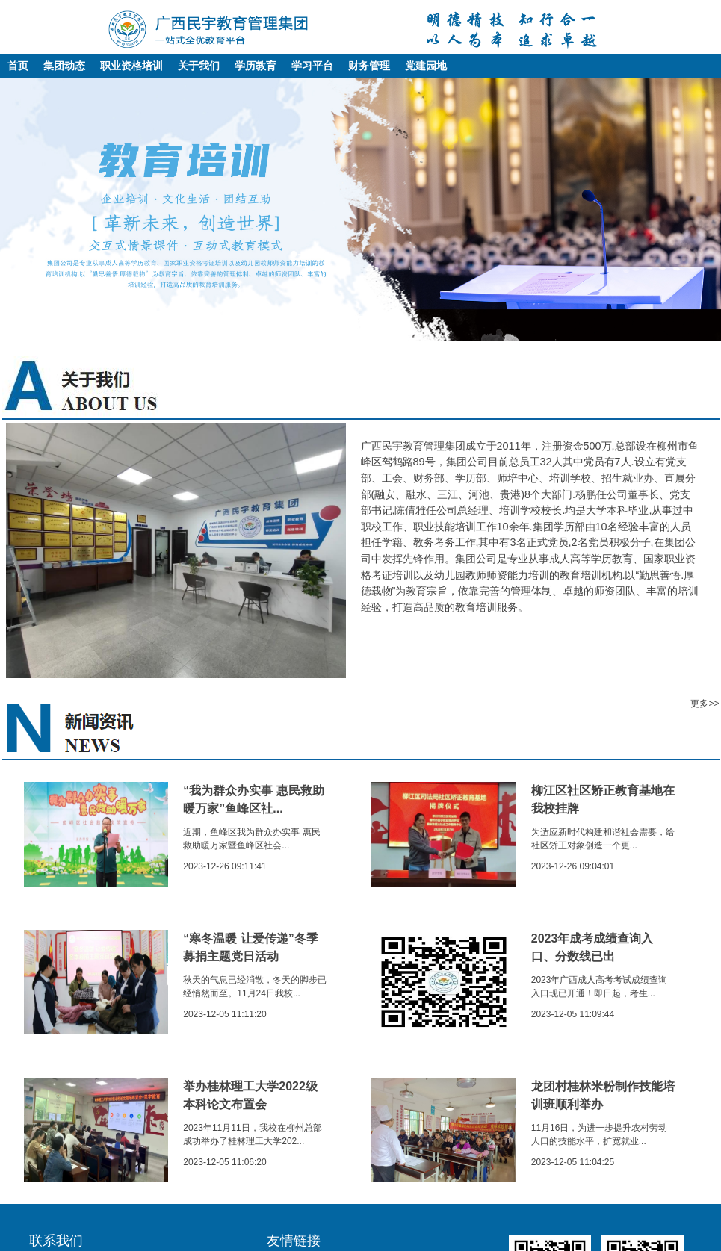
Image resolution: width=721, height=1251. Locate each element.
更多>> (704, 703)
